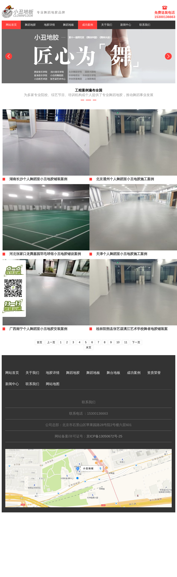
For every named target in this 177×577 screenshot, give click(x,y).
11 (125, 342)
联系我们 (144, 24)
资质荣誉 (154, 373)
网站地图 (52, 384)
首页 (39, 342)
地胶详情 (49, 24)
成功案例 (87, 24)
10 (118, 342)
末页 (88, 347)
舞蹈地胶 (30, 24)
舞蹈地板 (68, 24)
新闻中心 (125, 24)
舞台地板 (113, 373)
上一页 (51, 342)
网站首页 (11, 24)
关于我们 (106, 24)
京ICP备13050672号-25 (104, 436)
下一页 (136, 342)
